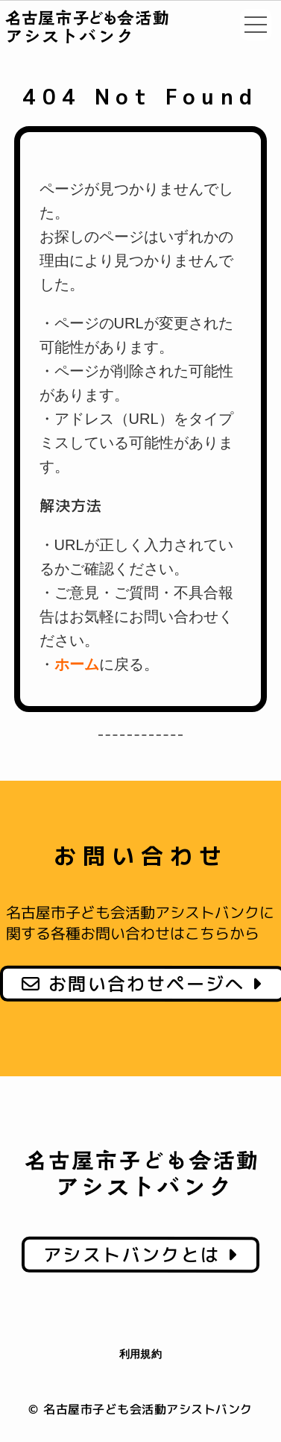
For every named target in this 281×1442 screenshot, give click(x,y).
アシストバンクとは (140, 1254)
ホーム (76, 664)
